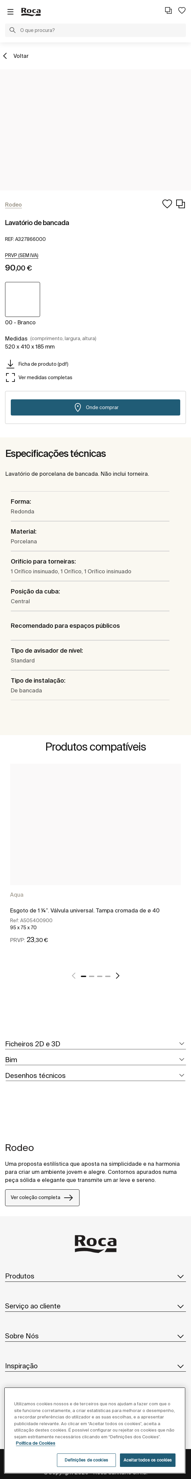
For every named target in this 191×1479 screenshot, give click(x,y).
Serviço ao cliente (95, 1306)
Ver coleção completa (42, 1197)
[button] (12, 31)
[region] (95, 1430)
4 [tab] (107, 976)
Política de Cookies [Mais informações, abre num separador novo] (35, 1443)
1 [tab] (83, 976)
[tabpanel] (95, 863)
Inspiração (95, 1366)
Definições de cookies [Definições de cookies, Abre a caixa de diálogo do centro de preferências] (86, 1460)
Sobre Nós (95, 1336)
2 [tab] (91, 976)
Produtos (95, 1276)
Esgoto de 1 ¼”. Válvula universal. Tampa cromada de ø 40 (85, 910)
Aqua (17, 895)
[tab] (95, 1044)
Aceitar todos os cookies (148, 1460)
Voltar (21, 56)
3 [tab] (99, 976)
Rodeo (19, 1147)
